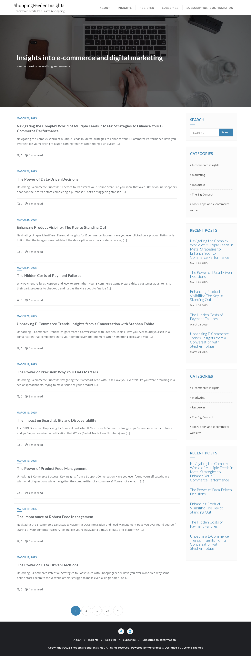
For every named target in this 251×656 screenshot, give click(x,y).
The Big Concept (202, 194)
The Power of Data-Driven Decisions (47, 179)
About (77, 639)
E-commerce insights (205, 165)
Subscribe (129, 639)
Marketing (198, 175)
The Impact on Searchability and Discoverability (56, 420)
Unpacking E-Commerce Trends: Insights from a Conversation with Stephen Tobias (86, 324)
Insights (93, 639)
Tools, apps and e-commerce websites (209, 207)
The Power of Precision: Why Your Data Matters (57, 372)
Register (110, 639)
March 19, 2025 (27, 364)
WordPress (154, 647)
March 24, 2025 (27, 267)
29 (107, 610)
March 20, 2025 (27, 316)
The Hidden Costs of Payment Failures (49, 275)
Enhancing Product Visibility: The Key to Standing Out (61, 227)
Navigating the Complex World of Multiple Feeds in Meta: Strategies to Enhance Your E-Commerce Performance (211, 249)
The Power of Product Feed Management (52, 468)
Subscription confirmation (159, 639)
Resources (199, 185)
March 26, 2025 (27, 118)
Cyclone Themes (192, 647)
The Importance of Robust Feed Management (55, 517)
